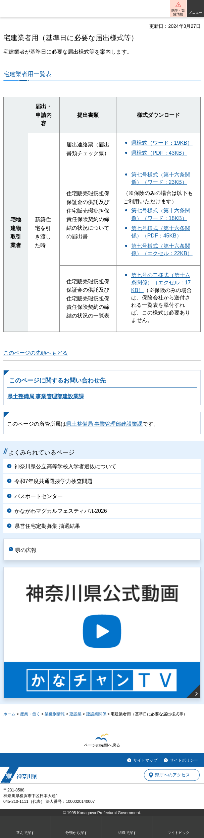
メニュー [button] (195, 12)
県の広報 (26, 550)
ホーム (9, 714)
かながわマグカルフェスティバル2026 (60, 511)
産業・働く (30, 714)
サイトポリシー (184, 760)
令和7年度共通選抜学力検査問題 (53, 481)
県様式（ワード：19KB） (162, 143)
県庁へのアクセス (172, 775)
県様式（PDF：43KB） (159, 153)
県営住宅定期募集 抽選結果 (47, 526)
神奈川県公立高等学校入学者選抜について (65, 466)
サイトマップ (145, 760)
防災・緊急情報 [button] (178, 12)
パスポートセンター (38, 496)
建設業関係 (96, 714)
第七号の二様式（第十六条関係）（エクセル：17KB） (161, 282)
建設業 (75, 714)
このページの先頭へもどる (35, 353)
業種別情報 (55, 714)
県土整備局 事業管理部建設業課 (45, 396)
